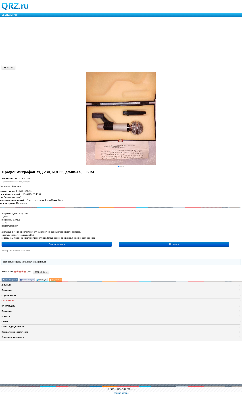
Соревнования (9, 295)
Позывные (7, 290)
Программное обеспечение (15, 332)
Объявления (8, 300)
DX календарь (8, 306)
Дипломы (6, 285)
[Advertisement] (92, 40)
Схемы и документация (13, 327)
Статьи (5, 321)
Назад (8, 67)
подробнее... (41, 272)
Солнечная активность (13, 337)
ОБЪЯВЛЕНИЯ (9, 15)
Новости (6, 316)
